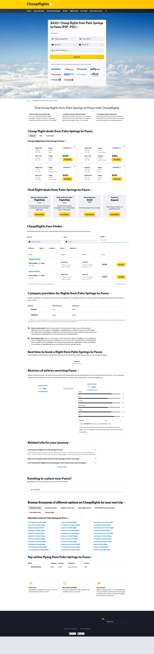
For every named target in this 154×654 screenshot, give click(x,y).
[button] (62, 45)
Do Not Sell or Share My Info (71, 628)
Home (29, 11)
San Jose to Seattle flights (69, 528)
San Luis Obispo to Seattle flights (38, 550)
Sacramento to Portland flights (70, 544)
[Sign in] (106, 11)
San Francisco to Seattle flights (103, 522)
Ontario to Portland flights (36, 533)
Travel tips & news (96, 11)
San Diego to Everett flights (36, 544)
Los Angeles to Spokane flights (70, 547)
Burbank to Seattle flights (36, 528)
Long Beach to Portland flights (70, 550)
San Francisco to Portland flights (104, 528)
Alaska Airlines (42, 385)
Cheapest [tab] (32, 136)
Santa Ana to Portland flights (103, 541)
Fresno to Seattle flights (101, 547)
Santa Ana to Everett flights (69, 539)
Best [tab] (40, 136)
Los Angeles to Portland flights (70, 525)
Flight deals (74, 11)
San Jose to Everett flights (69, 541)
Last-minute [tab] (50, 136)
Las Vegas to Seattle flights (36, 530)
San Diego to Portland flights (103, 536)
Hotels (65, 11)
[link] (39, 214)
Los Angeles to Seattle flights (37, 522)
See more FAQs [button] (62, 467)
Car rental (83, 11)
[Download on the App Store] (81, 634)
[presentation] (78, 27)
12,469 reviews (43, 391)
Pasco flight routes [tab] (35, 512)
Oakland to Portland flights (36, 539)
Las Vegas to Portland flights (103, 539)
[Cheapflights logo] (38, 4)
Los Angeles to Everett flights (70, 533)
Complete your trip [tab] (51, 508)
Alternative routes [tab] (35, 508)
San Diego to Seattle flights (102, 525)
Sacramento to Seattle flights (70, 530)
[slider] (127, 242)
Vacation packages (53, 11)
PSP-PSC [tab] (77, 361)
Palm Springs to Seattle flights (37, 547)
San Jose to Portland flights (69, 536)
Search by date (39, 11)
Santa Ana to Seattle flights (36, 525)
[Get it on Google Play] (73, 634)
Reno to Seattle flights (101, 544)
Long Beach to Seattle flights (37, 541)
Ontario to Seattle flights (69, 522)
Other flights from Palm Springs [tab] (105, 508)
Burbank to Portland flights (36, 536)
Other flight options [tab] (84, 508)
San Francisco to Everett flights (103, 533)
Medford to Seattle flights (102, 550)
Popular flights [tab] (49, 512)
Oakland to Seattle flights (102, 530)
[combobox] (55, 33)
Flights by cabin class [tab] (67, 508)
